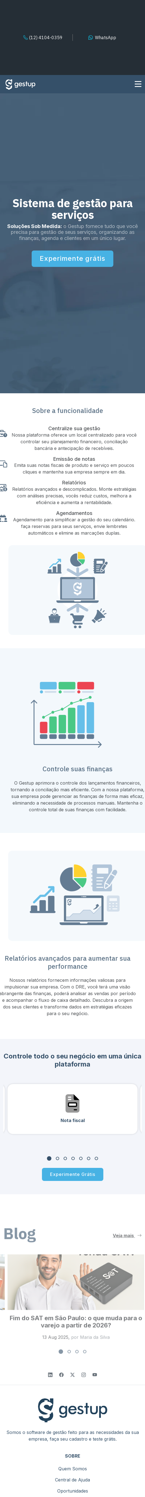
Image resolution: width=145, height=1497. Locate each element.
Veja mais (127, 1245)
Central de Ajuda (72, 1480)
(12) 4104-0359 (42, 37)
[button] (49, 1160)
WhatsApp (105, 37)
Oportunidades (72, 1491)
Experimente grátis (72, 258)
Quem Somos (72, 1468)
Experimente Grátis (72, 1176)
